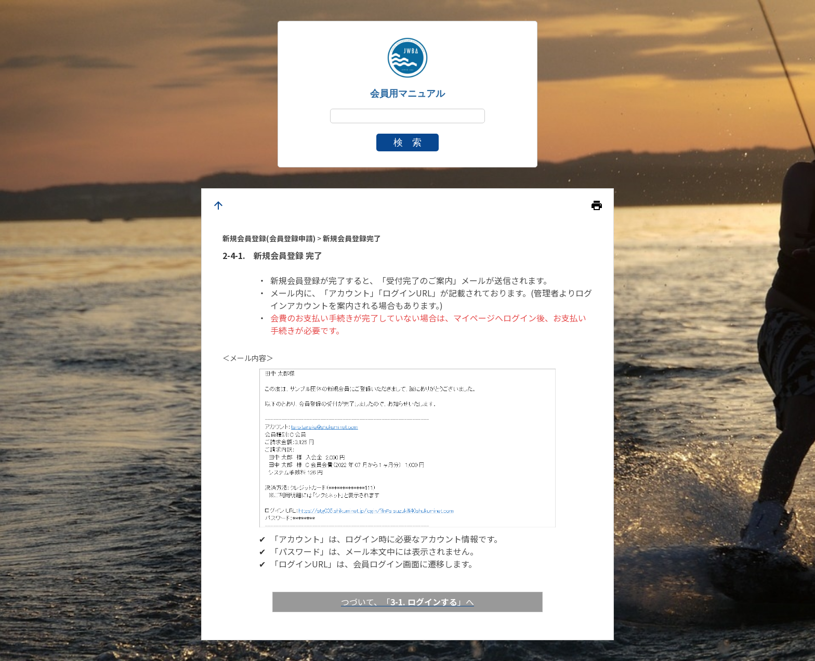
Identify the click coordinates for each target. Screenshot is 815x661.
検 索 (407, 142)
